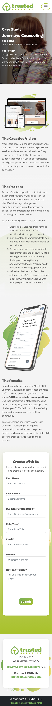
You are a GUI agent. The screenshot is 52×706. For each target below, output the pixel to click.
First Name (12, 478)
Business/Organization (19, 508)
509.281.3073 (32, 666)
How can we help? (16, 569)
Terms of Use (34, 702)
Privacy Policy (18, 702)
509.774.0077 (15, 666)
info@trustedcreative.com (26, 676)
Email (9, 539)
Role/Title (12, 524)
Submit (26, 602)
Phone (10, 554)
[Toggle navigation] (45, 6)
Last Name (12, 493)
